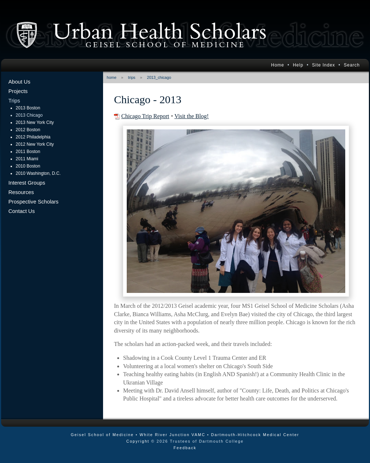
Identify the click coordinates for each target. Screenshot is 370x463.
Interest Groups (26, 183)
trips (131, 77)
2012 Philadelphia (33, 137)
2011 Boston (28, 151)
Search (352, 65)
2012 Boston (28, 129)
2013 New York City (35, 122)
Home (277, 65)
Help (298, 65)
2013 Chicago (29, 115)
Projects (18, 91)
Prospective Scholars (33, 202)
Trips (14, 101)
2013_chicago (159, 77)
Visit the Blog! (191, 116)
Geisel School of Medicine (102, 434)
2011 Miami (27, 158)
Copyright (138, 441)
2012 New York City (35, 144)
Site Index (323, 65)
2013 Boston (28, 107)
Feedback (185, 448)
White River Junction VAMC (172, 434)
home (112, 77)
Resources (21, 192)
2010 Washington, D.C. (38, 173)
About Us (19, 82)
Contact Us (21, 211)
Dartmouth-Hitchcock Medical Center (255, 434)
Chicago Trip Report (145, 116)
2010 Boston (28, 166)
